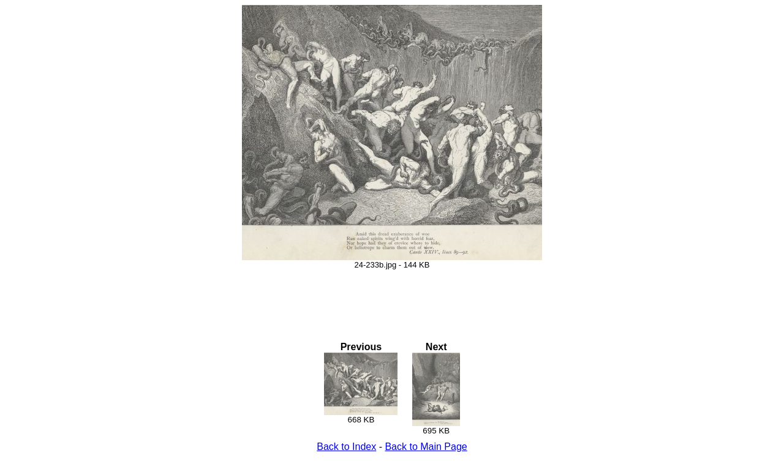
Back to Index (346, 446)
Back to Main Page (426, 446)
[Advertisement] (392, 296)
